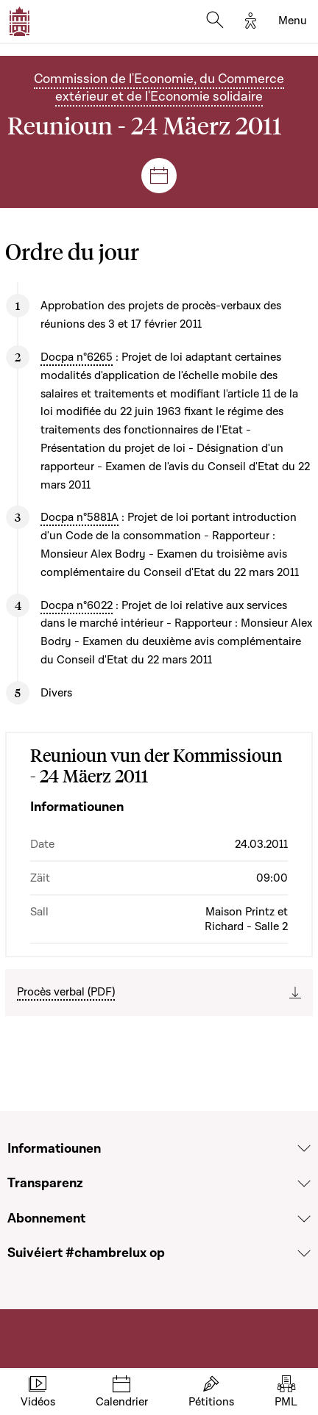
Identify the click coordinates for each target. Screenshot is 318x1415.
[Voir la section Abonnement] (304, 1218)
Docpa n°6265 (76, 357)
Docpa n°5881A (79, 517)
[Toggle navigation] (292, 21)
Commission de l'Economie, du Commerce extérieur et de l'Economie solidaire (159, 88)
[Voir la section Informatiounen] (304, 1148)
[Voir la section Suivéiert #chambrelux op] (304, 1253)
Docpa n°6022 (76, 605)
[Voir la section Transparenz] (304, 1183)
